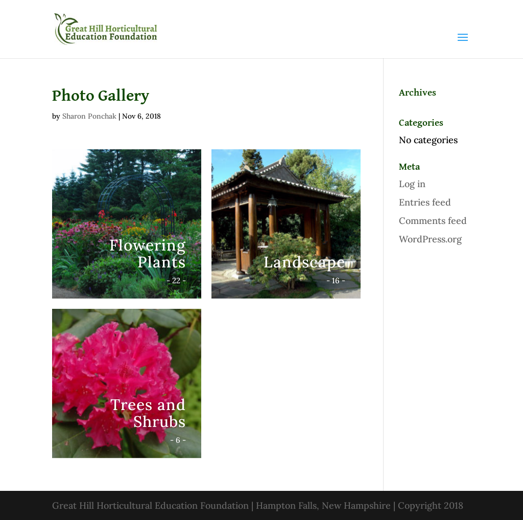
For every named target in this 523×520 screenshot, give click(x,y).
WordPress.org (430, 239)
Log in (412, 184)
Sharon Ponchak (89, 116)
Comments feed (433, 221)
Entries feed (425, 202)
